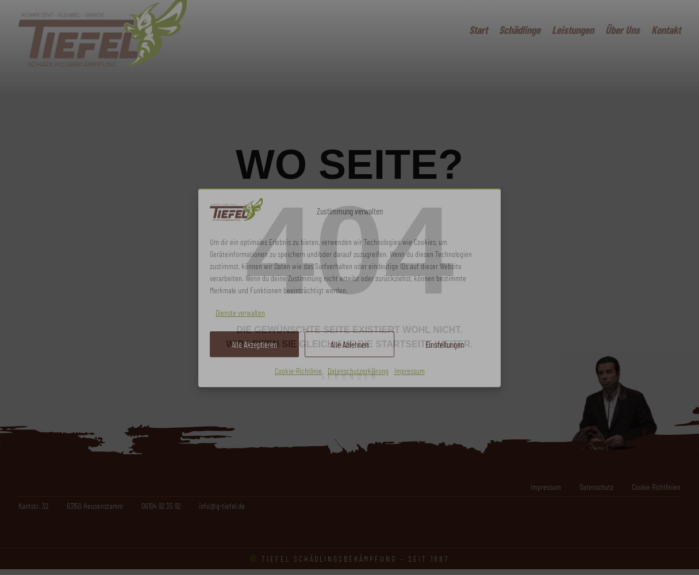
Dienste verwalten (240, 312)
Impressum (409, 371)
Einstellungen (444, 344)
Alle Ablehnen (349, 344)
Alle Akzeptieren (254, 344)
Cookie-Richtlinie (298, 371)
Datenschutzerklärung (358, 371)
